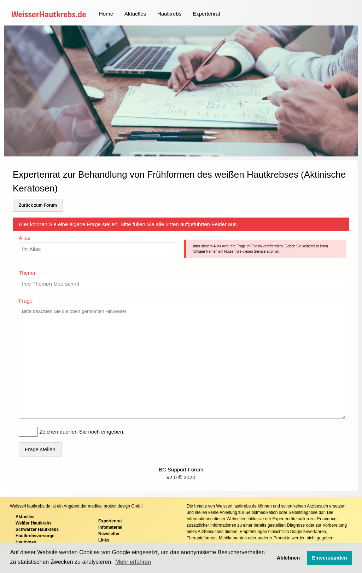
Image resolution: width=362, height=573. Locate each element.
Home (106, 14)
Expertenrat (206, 14)
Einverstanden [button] (329, 558)
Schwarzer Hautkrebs (37, 529)
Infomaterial (110, 527)
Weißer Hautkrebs (34, 523)
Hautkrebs (169, 14)
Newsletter (109, 533)
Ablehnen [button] (288, 558)
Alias (24, 238)
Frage (26, 301)
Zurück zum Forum (38, 205)
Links (103, 540)
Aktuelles (135, 14)
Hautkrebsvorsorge (35, 535)
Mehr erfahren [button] (133, 562)
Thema (27, 273)
